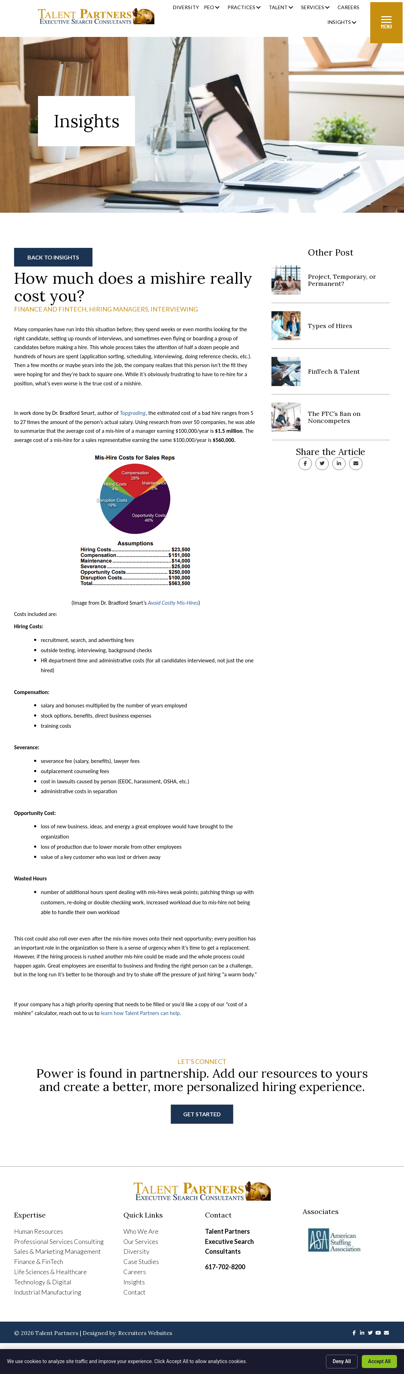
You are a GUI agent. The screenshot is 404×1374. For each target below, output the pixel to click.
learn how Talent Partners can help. (141, 1013)
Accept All (379, 1361)
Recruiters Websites (145, 1332)
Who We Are (141, 1231)
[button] (217, 8)
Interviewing (174, 309)
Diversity (136, 1251)
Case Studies (141, 1261)
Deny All (342, 1361)
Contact (134, 1292)
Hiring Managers (118, 309)
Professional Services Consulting (59, 1241)
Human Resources (38, 1231)
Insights (134, 1282)
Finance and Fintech (50, 309)
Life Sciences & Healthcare (50, 1272)
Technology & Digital (42, 1282)
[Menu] (386, 22)
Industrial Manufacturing (47, 1292)
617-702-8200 (225, 1267)
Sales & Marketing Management (57, 1251)
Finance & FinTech (38, 1261)
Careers (134, 1272)
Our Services (140, 1241)
